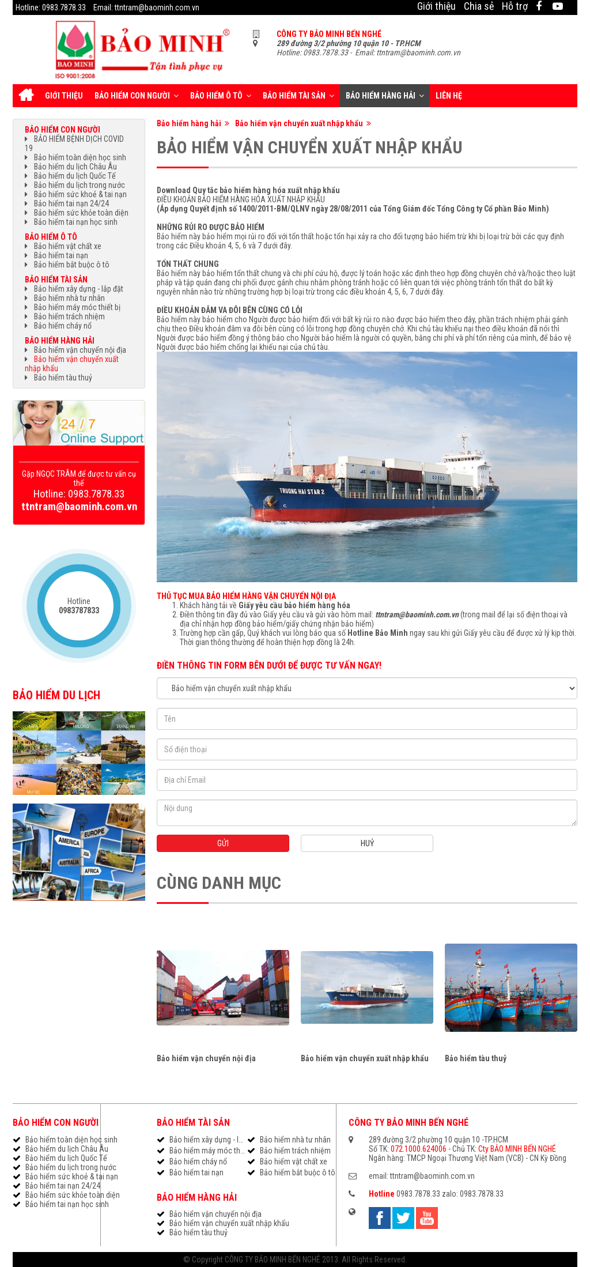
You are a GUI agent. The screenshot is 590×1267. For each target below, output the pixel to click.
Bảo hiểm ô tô (220, 95)
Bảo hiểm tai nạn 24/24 (71, 203)
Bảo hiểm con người (136, 95)
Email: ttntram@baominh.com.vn (146, 7)
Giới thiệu (436, 6)
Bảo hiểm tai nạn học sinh (76, 222)
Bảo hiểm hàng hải (385, 95)
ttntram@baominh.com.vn (417, 614)
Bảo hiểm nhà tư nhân (69, 298)
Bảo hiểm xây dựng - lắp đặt (78, 288)
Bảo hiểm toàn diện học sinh (80, 157)
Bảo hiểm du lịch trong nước (79, 185)
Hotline (79, 606)
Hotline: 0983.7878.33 (51, 7)
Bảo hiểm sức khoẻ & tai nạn (80, 194)
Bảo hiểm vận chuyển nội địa (206, 1058)
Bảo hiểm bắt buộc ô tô (71, 264)
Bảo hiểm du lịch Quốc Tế (75, 175)
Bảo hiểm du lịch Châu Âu (75, 166)
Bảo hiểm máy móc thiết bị (77, 307)
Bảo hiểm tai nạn (61, 255)
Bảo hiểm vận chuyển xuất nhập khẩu (303, 123)
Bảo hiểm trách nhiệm (69, 316)
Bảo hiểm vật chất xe (67, 246)
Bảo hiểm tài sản (298, 95)
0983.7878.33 (418, 1193)
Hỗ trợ (515, 6)
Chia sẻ (479, 6)
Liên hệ (449, 95)
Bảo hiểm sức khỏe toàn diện (81, 212)
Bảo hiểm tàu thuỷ (475, 1058)
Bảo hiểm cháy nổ (63, 325)
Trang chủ (26, 96)
